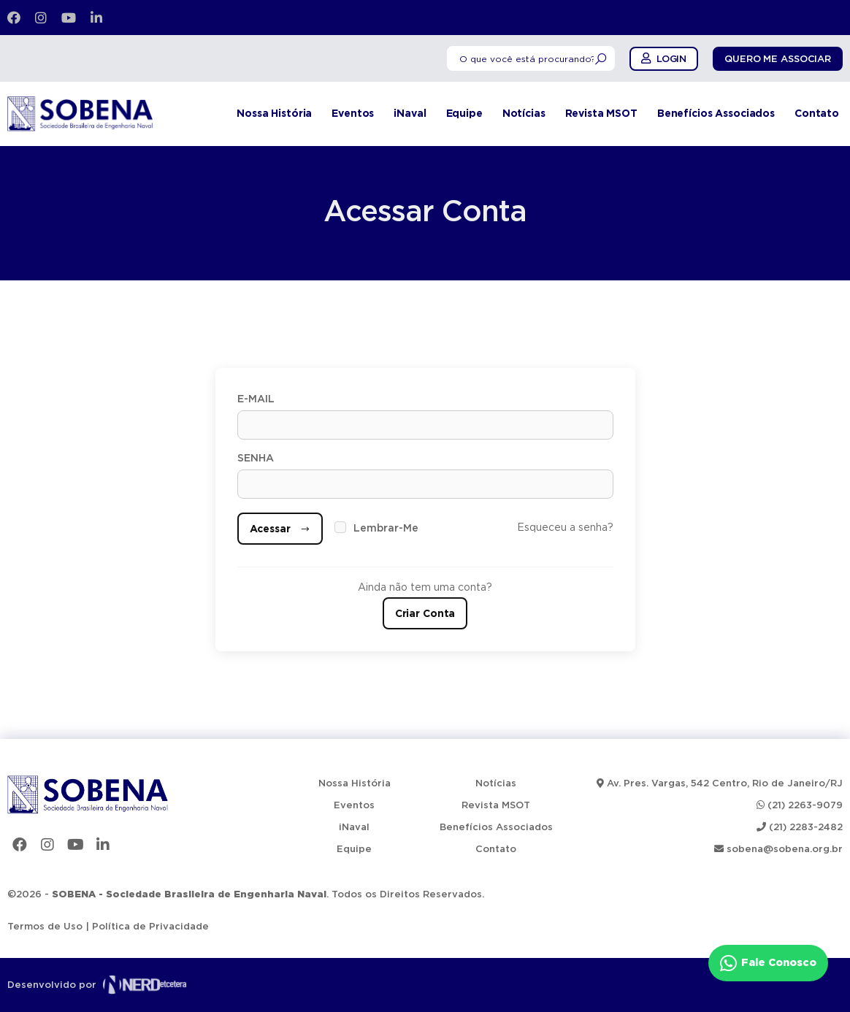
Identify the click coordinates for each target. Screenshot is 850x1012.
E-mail (256, 399)
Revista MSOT (601, 114)
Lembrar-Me (385, 528)
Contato (817, 114)
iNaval (410, 114)
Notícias (523, 114)
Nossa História (274, 114)
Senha (255, 458)
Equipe (464, 114)
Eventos (353, 114)
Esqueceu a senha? (565, 528)
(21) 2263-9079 (800, 806)
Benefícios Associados (716, 114)
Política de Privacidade (150, 927)
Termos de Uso (45, 927)
